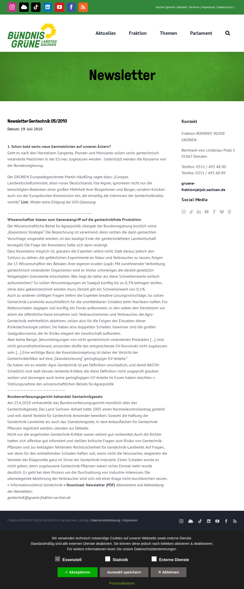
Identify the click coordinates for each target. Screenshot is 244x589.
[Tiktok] (191, 212)
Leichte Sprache (165, 7)
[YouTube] (206, 212)
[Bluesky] (222, 212)
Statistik (116, 559)
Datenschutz (225, 7)
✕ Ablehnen (168, 572)
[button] (228, 33)
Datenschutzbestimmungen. (155, 549)
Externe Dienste (170, 559)
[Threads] (229, 212)
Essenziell (68, 559)
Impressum (208, 7)
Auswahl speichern (124, 572)
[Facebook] (214, 212)
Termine (194, 7)
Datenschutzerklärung (105, 520)
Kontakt (182, 7)
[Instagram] (183, 212)
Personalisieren (122, 583)
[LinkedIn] (199, 212)
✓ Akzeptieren (77, 572)
